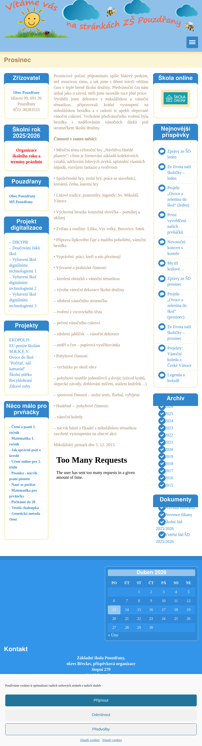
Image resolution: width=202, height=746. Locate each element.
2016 (169, 478)
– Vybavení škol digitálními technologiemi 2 (23, 283)
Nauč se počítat (23, 485)
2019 (169, 456)
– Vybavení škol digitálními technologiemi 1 (23, 265)
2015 (169, 485)
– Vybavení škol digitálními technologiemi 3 (23, 300)
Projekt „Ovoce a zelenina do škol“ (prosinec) (176, 305)
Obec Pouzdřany (26, 93)
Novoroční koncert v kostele (176, 248)
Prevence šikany (178, 514)
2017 (169, 471)
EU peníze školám (24, 345)
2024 (169, 421)
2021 (169, 442)
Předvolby (101, 729)
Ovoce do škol (21, 357)
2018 (169, 463)
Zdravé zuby (19, 386)
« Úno (113, 635)
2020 (169, 449)
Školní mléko (20, 374)
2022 (169, 435)
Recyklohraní (20, 380)
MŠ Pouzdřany (21, 202)
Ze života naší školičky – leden (179, 172)
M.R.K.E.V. (19, 351)
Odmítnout (101, 714)
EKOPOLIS (19, 340)
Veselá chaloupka (25, 508)
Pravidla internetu (180, 507)
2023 (169, 428)
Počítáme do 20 (23, 502)
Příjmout (101, 700)
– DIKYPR (18, 242)
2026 (169, 406)
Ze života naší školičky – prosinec (179, 333)
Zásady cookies (90, 740)
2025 (169, 413)
